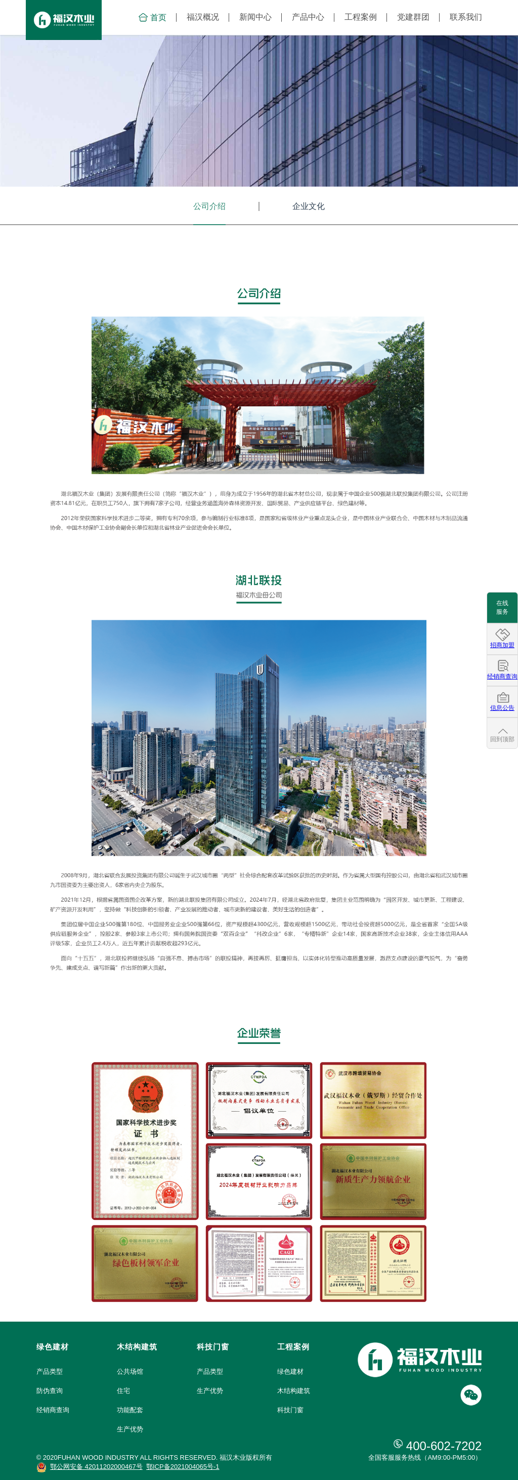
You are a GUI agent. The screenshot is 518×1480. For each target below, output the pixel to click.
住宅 (123, 1390)
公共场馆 (130, 1371)
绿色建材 (290, 1371)
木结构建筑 (293, 1390)
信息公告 (502, 707)
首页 (152, 17)
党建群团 (413, 17)
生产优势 (130, 1429)
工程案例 (360, 17)
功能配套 (130, 1410)
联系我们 (466, 17)
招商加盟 (502, 645)
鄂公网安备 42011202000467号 (96, 1466)
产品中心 (308, 17)
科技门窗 (290, 1410)
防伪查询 (49, 1390)
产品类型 (49, 1371)
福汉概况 (203, 17)
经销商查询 (52, 1410)
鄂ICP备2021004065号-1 (183, 1466)
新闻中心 (255, 17)
